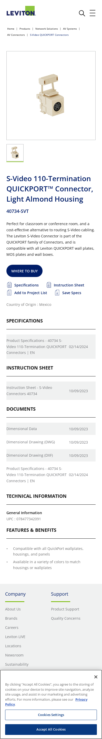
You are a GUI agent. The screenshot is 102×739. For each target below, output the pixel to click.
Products (24, 28)
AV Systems (70, 28)
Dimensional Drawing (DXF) (29, 455)
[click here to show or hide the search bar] (82, 13)
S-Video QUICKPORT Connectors (49, 35)
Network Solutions (46, 28)
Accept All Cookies (51, 729)
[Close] (95, 677)
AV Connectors (16, 35)
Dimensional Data (21, 428)
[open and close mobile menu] (93, 13)
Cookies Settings (51, 714)
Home (10, 28)
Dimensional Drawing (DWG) (30, 442)
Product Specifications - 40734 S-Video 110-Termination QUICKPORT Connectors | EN (36, 346)
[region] (51, 704)
